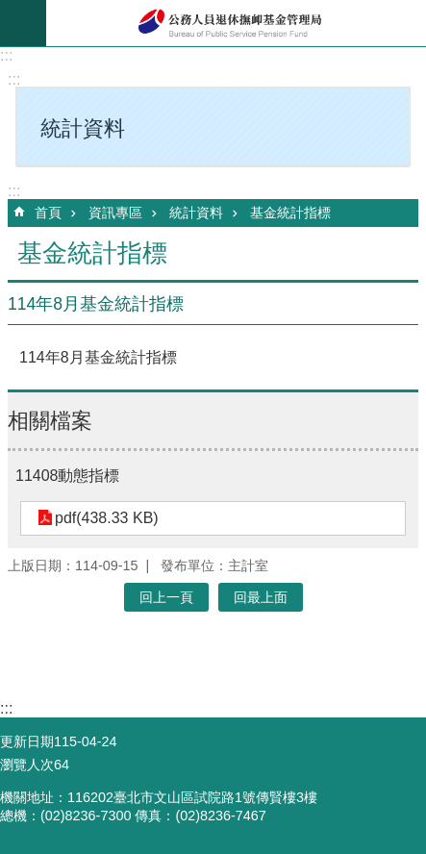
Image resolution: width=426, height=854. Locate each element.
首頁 (48, 212)
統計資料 (196, 212)
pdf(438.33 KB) (107, 518)
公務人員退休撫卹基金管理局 (236, 23)
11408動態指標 (67, 475)
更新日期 (27, 741)
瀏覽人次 (27, 764)
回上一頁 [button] (166, 597)
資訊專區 (115, 212)
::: (6, 55)
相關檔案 (50, 421)
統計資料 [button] (82, 128)
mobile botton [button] (23, 23)
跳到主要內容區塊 (10, 10)
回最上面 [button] (261, 597)
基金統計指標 (290, 212)
